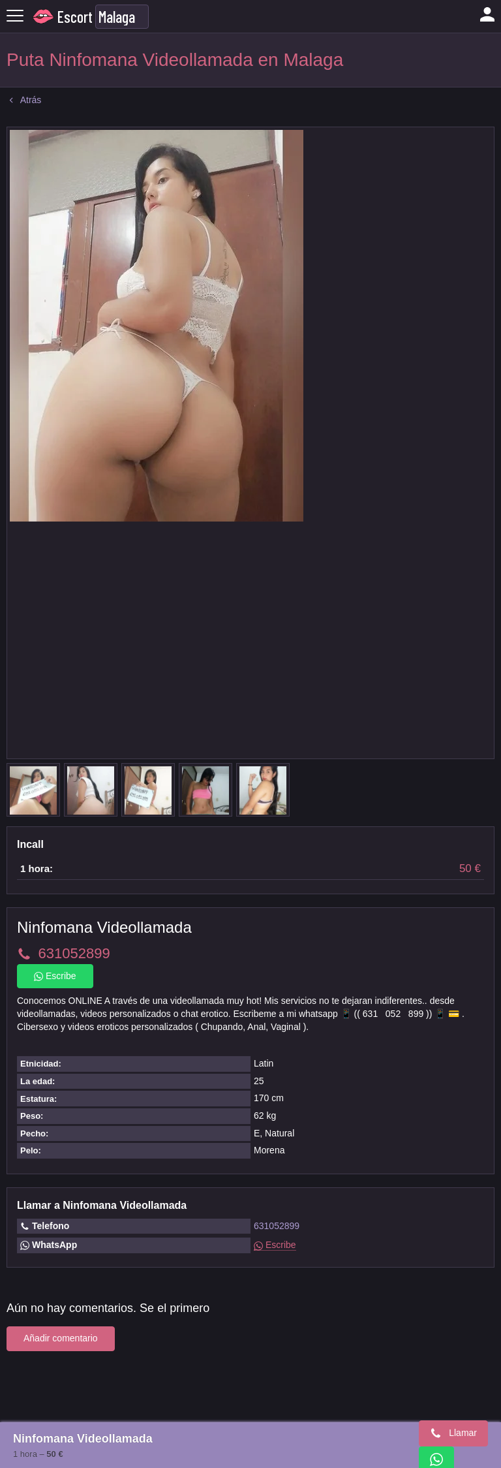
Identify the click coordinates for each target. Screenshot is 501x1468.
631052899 (276, 1226)
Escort (75, 16)
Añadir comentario (60, 1338)
